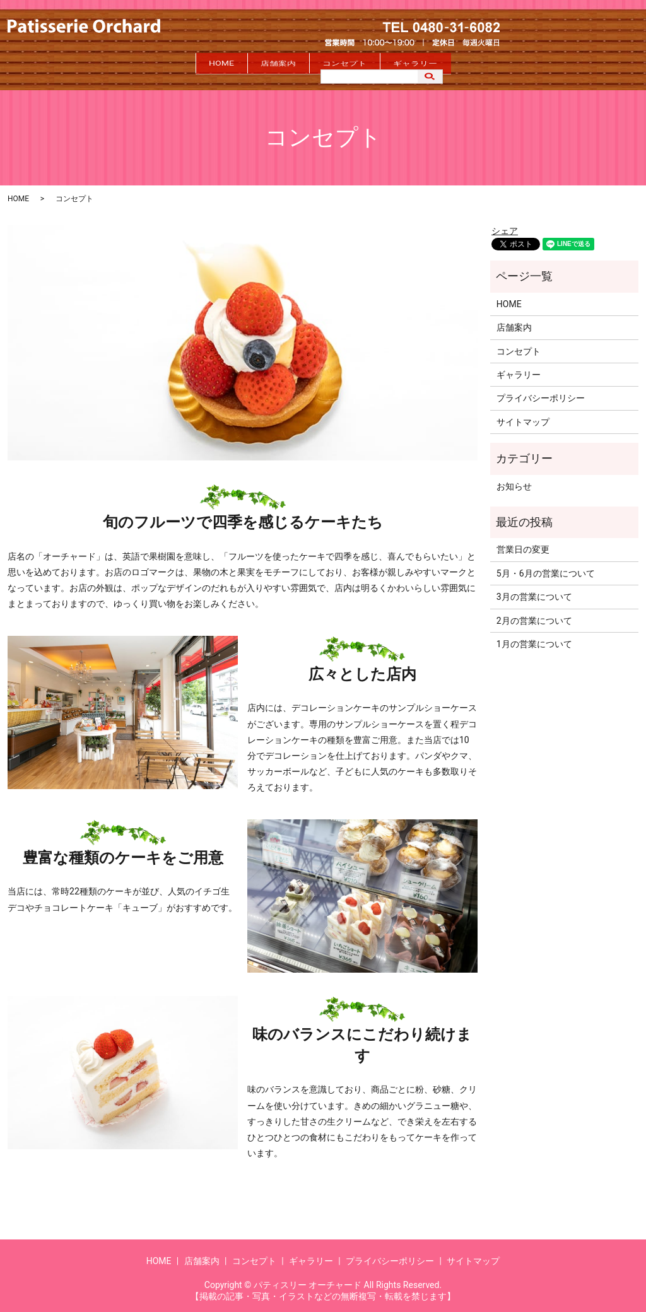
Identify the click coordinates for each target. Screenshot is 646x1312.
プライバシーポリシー (540, 393)
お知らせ (514, 481)
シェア (504, 226)
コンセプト (360, 64)
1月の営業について (534, 638)
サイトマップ (522, 416)
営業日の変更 (522, 544)
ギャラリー (462, 64)
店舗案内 (262, 64)
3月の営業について (534, 591)
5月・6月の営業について (545, 568)
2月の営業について (534, 615)
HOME (174, 64)
